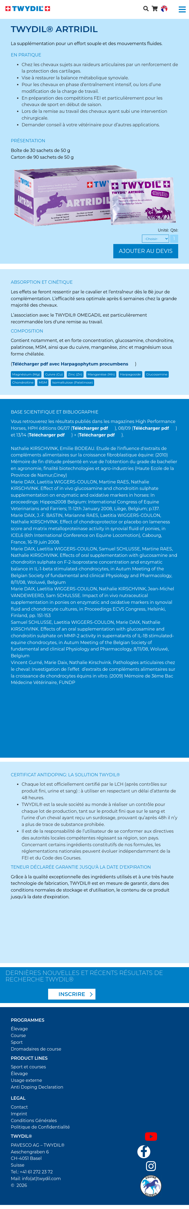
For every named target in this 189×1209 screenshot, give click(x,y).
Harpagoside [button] (130, 374)
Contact (19, 1107)
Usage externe (26, 1080)
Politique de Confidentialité (40, 1127)
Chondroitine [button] (23, 382)
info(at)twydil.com (41, 1178)
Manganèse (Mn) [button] (101, 374)
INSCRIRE (71, 994)
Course (18, 1035)
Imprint (19, 1113)
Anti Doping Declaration (37, 1087)
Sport (17, 1042)
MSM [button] (43, 382)
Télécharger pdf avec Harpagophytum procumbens (70, 364)
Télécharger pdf (90, 428)
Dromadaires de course (36, 1049)
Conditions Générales (34, 1120)
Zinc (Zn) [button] (75, 374)
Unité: (163, 230)
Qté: (174, 230)
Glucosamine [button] (156, 374)
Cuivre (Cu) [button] (54, 374)
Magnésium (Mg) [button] (26, 374)
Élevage (19, 1028)
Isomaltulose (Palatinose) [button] (72, 382)
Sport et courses (28, 1066)
